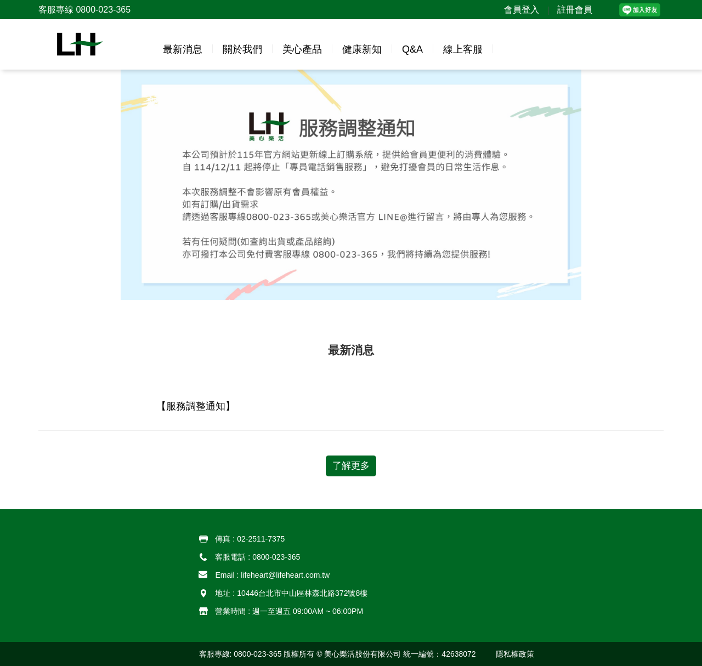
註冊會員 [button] (574, 9)
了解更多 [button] (351, 465)
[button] (86, 44)
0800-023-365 (276, 557)
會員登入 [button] (521, 9)
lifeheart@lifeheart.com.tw (285, 575)
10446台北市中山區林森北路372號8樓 (302, 593)
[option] (351, 185)
